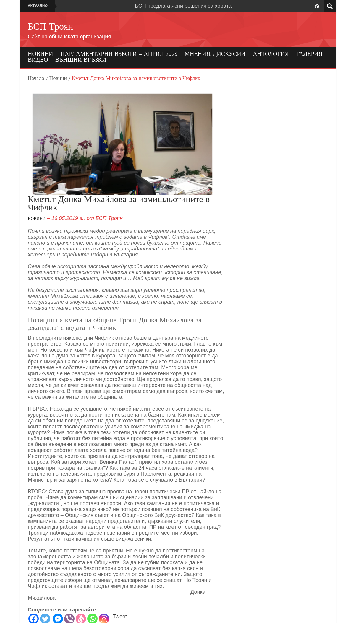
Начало (36, 79)
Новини (40, 54)
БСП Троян (50, 27)
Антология (271, 54)
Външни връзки (80, 60)
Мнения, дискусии (215, 54)
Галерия (309, 54)
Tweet (120, 616)
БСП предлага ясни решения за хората (183, 6)
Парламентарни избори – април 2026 (119, 54)
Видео (38, 60)
